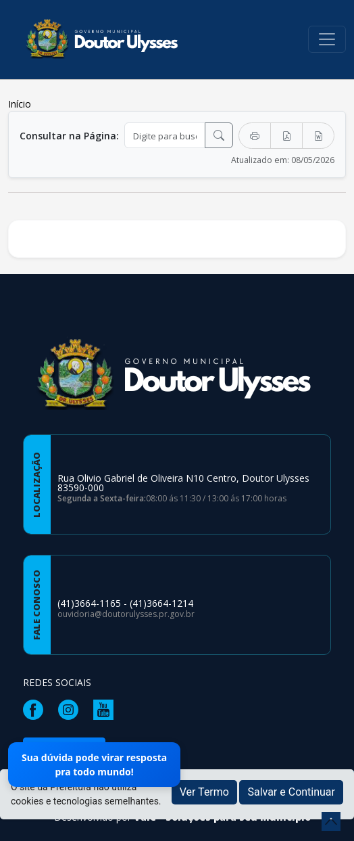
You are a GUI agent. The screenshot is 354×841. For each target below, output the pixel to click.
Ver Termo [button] (204, 792)
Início (19, 103)
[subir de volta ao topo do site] (331, 821)
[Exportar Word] (318, 135)
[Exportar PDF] (286, 135)
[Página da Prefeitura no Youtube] (106, 708)
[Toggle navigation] (327, 39)
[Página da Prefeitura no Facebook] (36, 708)
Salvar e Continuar (291, 792)
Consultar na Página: (69, 135)
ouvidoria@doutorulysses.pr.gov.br (126, 614)
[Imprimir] (254, 135)
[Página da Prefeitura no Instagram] (71, 708)
